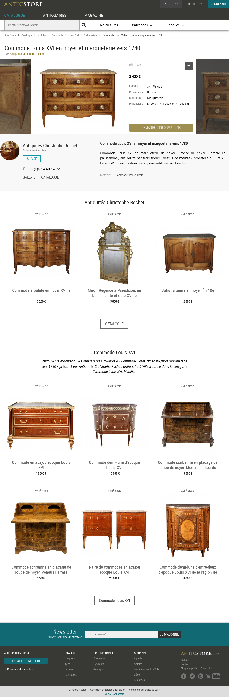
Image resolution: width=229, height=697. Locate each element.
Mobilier (42, 35)
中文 (200, 4)
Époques (68, 669)
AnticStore (10, 35)
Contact (185, 664)
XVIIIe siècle (90, 35)
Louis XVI (74, 35)
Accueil (185, 660)
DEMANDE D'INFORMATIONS (161, 127)
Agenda (138, 658)
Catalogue (26, 35)
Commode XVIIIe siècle (129, 175)
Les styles (139, 680)
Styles (67, 664)
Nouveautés (109, 25)
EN (193, 4)
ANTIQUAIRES (54, 15)
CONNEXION (218, 4)
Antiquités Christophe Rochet (50, 145)
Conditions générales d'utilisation (107, 689)
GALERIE (29, 178)
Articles (138, 664)
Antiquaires (99, 658)
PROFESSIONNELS (104, 653)
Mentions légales (77, 689)
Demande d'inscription (20, 669)
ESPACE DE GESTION (26, 661)
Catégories (69, 658)
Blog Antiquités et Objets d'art (197, 669)
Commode (57, 35)
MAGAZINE (93, 15)
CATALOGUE (14, 15)
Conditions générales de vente (145, 689)
